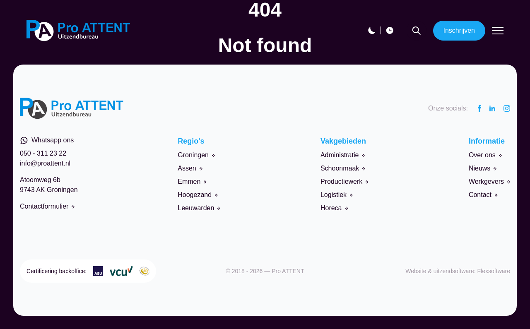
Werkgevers (489, 181)
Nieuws (482, 168)
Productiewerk (344, 181)
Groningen (196, 154)
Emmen (192, 181)
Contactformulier (47, 206)
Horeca (334, 207)
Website (415, 271)
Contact (483, 194)
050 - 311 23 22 (43, 153)
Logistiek (336, 194)
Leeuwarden (199, 207)
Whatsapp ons (47, 140)
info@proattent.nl (45, 163)
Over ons (485, 154)
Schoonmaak (342, 168)
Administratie (342, 154)
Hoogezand (198, 194)
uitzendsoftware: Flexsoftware (472, 271)
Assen (190, 168)
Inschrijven (459, 30)
